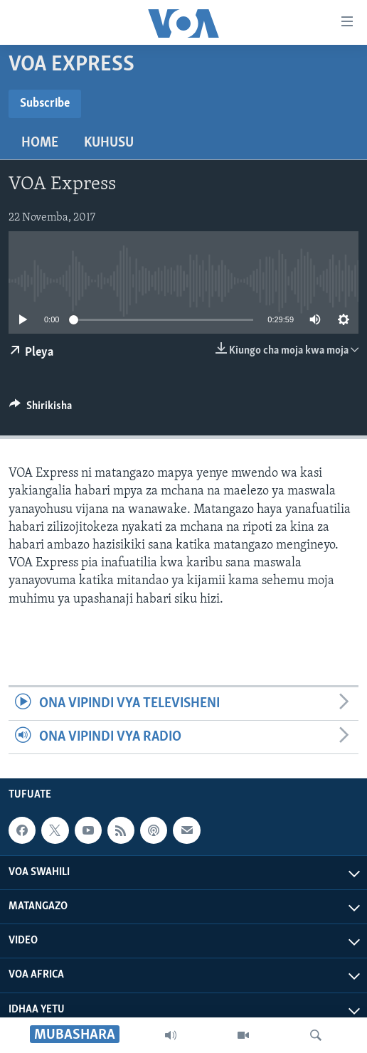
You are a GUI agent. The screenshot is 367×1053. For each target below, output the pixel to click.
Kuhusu (109, 143)
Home (39, 143)
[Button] (40, 409)
